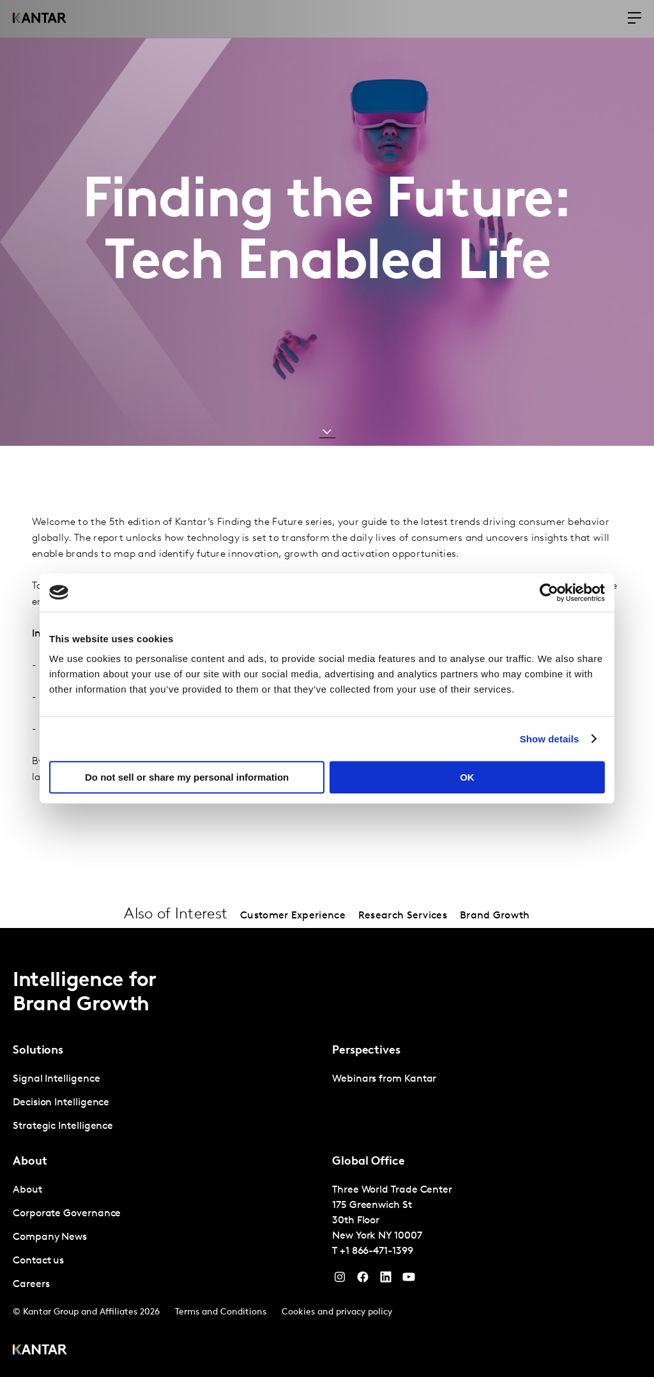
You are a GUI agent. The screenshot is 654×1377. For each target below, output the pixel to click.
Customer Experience (293, 916)
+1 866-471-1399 (376, 1251)
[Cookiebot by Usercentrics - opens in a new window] (549, 592)
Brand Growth (495, 916)
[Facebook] (362, 1280)
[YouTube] (385, 1280)
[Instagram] (339, 1280)
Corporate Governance (67, 1214)
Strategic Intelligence (63, 1126)
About (27, 1190)
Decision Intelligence (61, 1103)
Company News (50, 1237)
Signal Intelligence (56, 1079)
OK (467, 777)
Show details (549, 738)
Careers (31, 1284)
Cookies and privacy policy (337, 1312)
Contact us (38, 1261)
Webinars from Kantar (384, 1079)
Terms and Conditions (220, 1312)
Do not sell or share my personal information (187, 777)
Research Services (402, 916)
